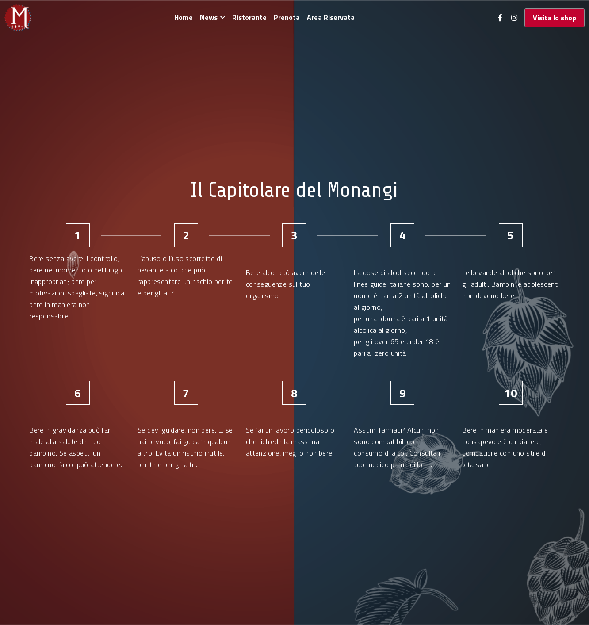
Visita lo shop (554, 17)
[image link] (17, 17)
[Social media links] (500, 17)
